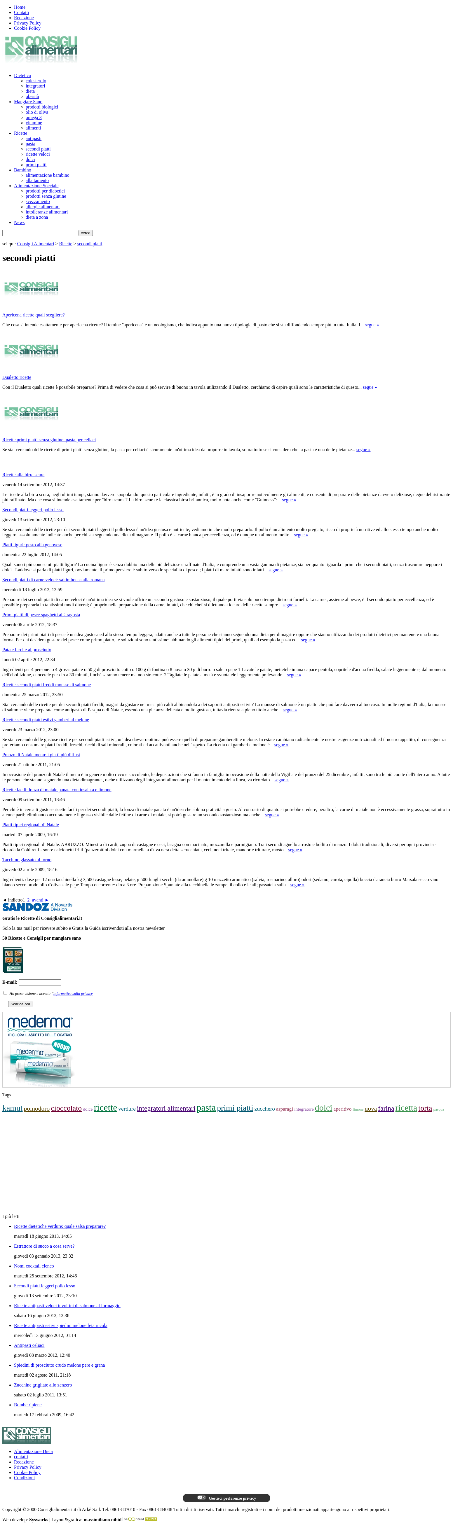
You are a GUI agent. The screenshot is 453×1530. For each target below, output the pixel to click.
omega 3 (34, 117)
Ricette (20, 133)
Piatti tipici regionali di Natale (30, 824)
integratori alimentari (166, 1108)
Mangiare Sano (28, 101)
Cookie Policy (27, 28)
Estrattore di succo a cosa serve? (44, 1246)
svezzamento (38, 201)
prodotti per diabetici (45, 190)
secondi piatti (38, 148)
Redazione (24, 17)
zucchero (265, 1109)
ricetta (406, 1107)
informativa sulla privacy (73, 993)
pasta (30, 143)
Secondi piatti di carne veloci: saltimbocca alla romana (53, 579)
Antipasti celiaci (29, 1345)
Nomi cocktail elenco (34, 1265)
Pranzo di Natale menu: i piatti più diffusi (41, 754)
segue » (372, 324)
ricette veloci (38, 154)
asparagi (284, 1109)
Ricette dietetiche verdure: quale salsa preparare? (60, 1226)
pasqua (438, 1109)
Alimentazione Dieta (33, 1451)
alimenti (33, 127)
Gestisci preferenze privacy (226, 1498)
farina (386, 1108)
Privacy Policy (27, 22)
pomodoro (37, 1108)
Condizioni (24, 1477)
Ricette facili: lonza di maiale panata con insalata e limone (56, 789)
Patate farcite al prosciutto (26, 649)
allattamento (37, 180)
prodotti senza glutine (46, 196)
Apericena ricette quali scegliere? (33, 314)
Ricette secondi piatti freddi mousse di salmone (46, 684)
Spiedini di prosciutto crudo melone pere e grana (59, 1365)
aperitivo (343, 1109)
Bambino (22, 169)
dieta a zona (37, 217)
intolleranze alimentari (47, 211)
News (19, 222)
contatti (21, 1456)
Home (19, 7)
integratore (304, 1109)
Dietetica (22, 75)
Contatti (21, 12)
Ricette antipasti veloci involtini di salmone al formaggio (67, 1305)
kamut (12, 1107)
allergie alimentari (43, 206)
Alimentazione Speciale (36, 185)
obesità (32, 96)
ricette (105, 1107)
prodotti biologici (42, 106)
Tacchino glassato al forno (26, 859)
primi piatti (36, 164)
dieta (30, 91)
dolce (88, 1109)
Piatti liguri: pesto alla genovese (32, 544)
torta (425, 1108)
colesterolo (36, 80)
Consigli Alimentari (35, 243)
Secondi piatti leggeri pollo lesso (33, 509)
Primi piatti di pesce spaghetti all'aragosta (41, 614)
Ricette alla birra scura (23, 474)
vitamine (34, 122)
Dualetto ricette (16, 377)
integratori (35, 85)
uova (371, 1108)
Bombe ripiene (28, 1404)
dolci (30, 159)
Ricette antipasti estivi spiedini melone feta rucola (60, 1325)
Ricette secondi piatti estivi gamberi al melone (45, 719)
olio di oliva (37, 112)
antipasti (33, 138)
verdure (127, 1109)
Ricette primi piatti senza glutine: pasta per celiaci (49, 439)
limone (358, 1109)
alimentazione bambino (47, 175)
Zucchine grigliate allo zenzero (43, 1384)
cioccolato (66, 1108)
